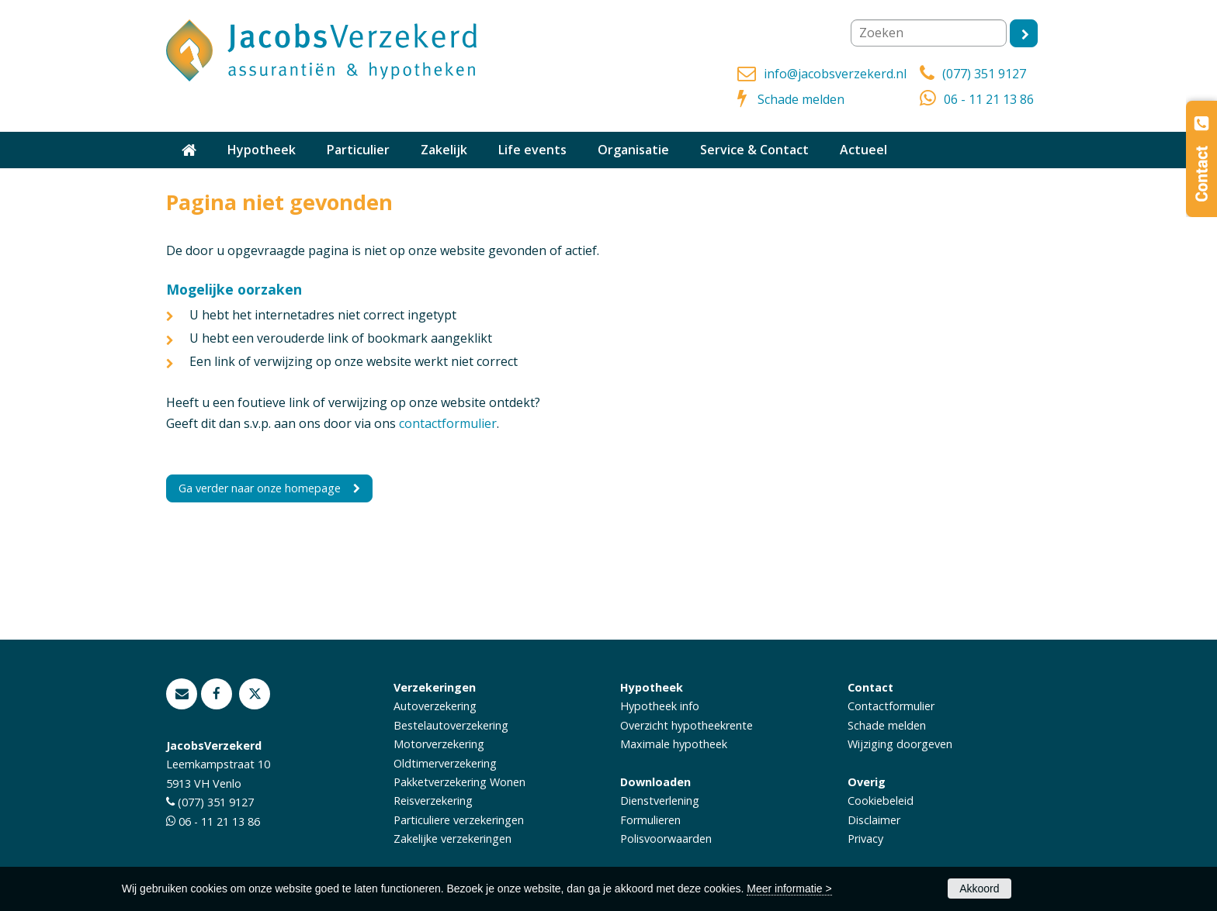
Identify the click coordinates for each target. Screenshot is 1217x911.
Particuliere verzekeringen (459, 820)
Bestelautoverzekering (451, 725)
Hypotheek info (659, 706)
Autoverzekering (435, 706)
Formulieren (650, 820)
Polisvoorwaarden (666, 838)
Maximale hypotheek (673, 744)
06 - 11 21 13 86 (989, 99)
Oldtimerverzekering (445, 763)
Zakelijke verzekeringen (452, 838)
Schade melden (801, 99)
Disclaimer (874, 820)
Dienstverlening (659, 800)
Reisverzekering (433, 800)
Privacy (865, 838)
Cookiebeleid (881, 800)
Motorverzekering (439, 744)
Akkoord (979, 888)
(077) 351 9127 (984, 73)
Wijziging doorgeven (900, 744)
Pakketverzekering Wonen (459, 782)
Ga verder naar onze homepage (260, 488)
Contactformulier (891, 706)
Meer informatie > (789, 888)
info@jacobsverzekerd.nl (835, 73)
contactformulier (448, 423)
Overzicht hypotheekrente (686, 725)
